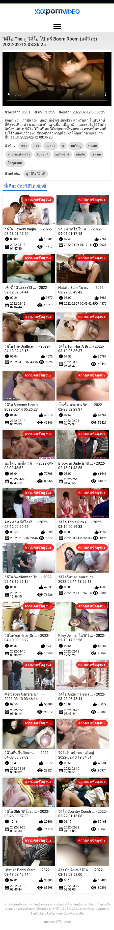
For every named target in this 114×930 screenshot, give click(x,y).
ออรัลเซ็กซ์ (62, 154)
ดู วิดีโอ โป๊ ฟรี (36, 173)
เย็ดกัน (80, 154)
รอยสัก (92, 146)
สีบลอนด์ (43, 154)
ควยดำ (50, 146)
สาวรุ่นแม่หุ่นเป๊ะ (19, 154)
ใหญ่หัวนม (15, 163)
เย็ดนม (96, 154)
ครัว (36, 146)
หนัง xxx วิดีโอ (53, 922)
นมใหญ (76, 146)
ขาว (24, 146)
